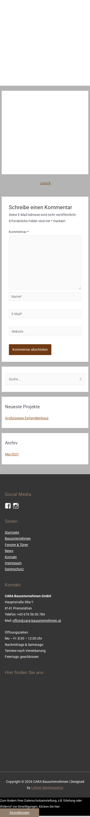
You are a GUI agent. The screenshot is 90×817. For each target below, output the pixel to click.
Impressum (13, 563)
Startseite (12, 532)
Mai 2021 (12, 454)
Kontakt (11, 557)
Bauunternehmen (18, 538)
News (9, 551)
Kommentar (19, 232)
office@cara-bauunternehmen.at (36, 620)
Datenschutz (14, 569)
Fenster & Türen (16, 545)
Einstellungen (20, 813)
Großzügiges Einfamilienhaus (26, 418)
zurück (45, 183)
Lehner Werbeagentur (47, 788)
